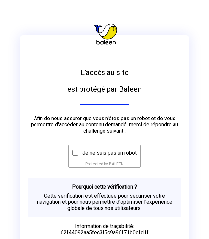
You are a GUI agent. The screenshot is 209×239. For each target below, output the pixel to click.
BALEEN (116, 164)
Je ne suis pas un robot (109, 153)
